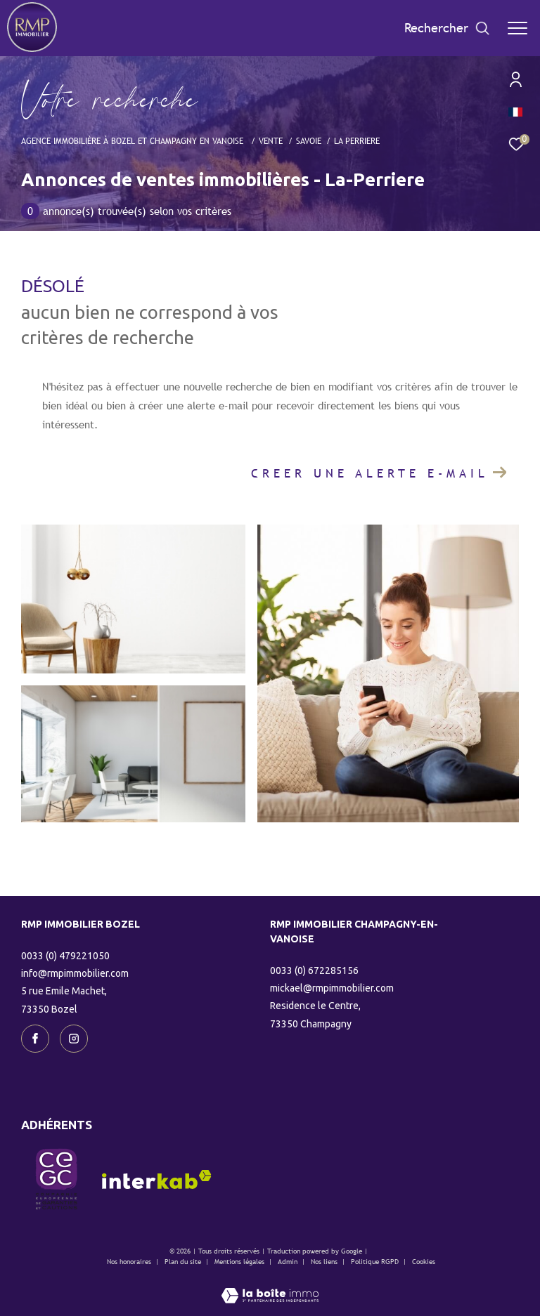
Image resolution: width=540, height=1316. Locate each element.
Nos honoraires (129, 1261)
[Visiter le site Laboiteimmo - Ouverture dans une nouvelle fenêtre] (270, 1286)
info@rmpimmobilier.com (75, 973)
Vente (271, 141)
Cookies (423, 1261)
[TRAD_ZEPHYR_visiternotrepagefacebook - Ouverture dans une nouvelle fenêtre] (35, 1039)
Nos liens (325, 1261)
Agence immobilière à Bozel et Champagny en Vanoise (133, 141)
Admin (289, 1261)
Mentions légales (240, 1261)
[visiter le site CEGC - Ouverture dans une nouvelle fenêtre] (56, 1179)
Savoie (308, 141)
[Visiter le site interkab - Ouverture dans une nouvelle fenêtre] (157, 1179)
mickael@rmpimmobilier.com (332, 988)
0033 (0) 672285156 (314, 970)
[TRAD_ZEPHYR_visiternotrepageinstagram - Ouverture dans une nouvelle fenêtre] (74, 1039)
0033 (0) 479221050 (65, 955)
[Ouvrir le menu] (517, 28)
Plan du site (184, 1261)
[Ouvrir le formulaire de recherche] (447, 28)
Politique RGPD (375, 1261)
